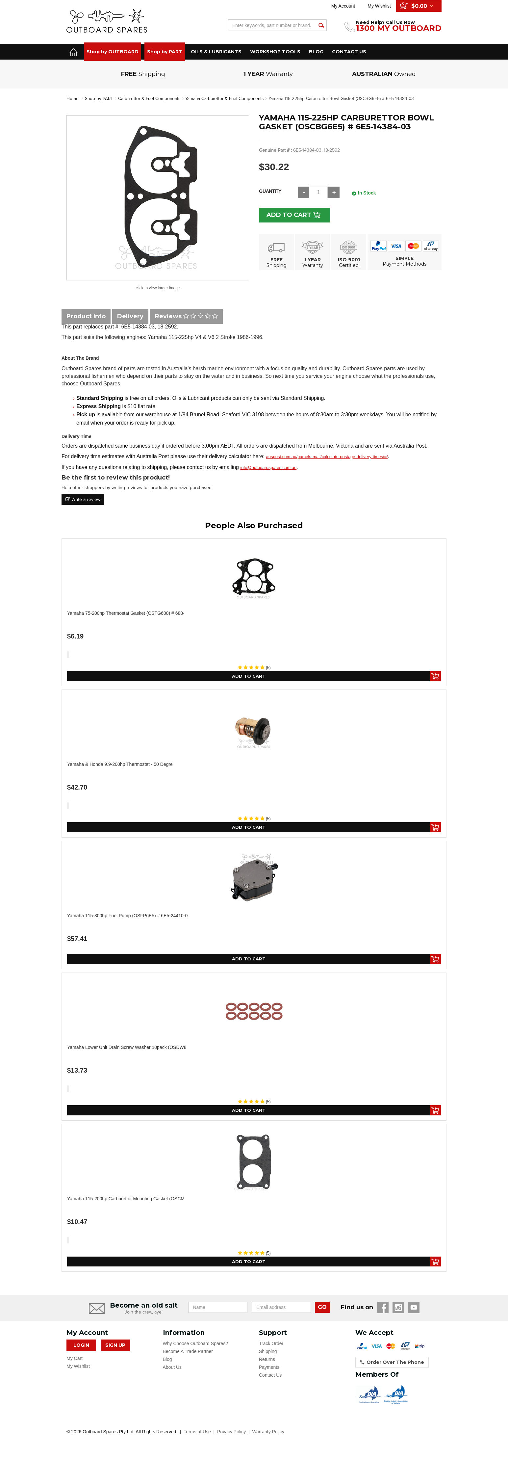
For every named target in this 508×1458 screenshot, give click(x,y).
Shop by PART (164, 52)
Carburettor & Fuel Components (151, 98)
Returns (267, 1361)
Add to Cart (290, 214)
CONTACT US (349, 52)
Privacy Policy (231, 1433)
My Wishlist (379, 6)
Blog (167, 1361)
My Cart (74, 1360)
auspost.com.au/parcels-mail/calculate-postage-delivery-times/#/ (327, 456)
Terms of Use (197, 1433)
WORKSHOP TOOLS (275, 52)
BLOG (316, 52)
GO (322, 1309)
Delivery (130, 316)
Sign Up (115, 1347)
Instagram (398, 1309)
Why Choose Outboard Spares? (195, 1345)
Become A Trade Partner (188, 1353)
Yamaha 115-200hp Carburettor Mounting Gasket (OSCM (126, 1200)
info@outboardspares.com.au (268, 467)
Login (81, 1347)
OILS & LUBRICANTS (216, 52)
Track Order (271, 1345)
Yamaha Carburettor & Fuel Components (230, 98)
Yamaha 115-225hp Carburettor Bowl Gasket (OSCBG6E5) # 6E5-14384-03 (350, 98)
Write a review (82, 499)
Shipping (268, 1353)
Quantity (270, 191)
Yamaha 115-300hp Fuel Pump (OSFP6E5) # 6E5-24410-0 (127, 916)
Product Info (86, 316)
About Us (172, 1369)
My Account (343, 6)
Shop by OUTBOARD (113, 52)
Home (72, 98)
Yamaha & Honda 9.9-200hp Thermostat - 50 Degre (120, 764)
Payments (269, 1369)
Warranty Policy (268, 1433)
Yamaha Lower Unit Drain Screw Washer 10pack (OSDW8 (127, 1048)
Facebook (383, 1309)
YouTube (413, 1309)
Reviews (186, 316)
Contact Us (270, 1377)
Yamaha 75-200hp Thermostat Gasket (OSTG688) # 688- (126, 612)
